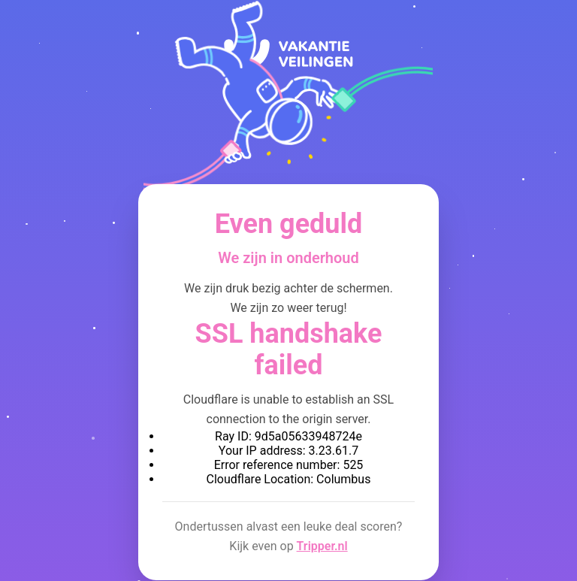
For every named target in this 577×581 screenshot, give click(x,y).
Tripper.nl (322, 546)
